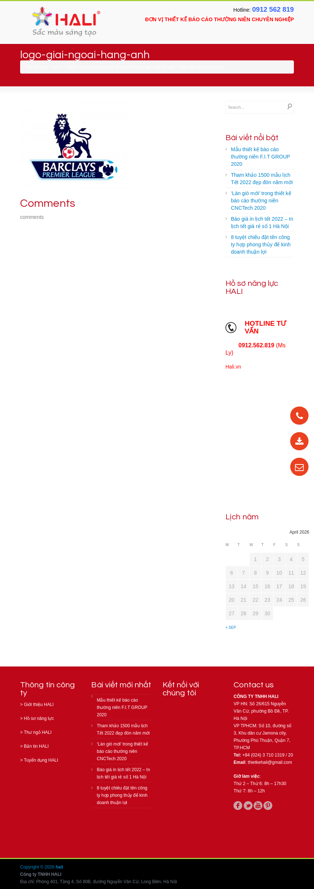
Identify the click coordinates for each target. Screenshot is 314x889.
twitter (248, 805)
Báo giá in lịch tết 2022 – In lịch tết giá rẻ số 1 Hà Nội (262, 222)
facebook (237, 805)
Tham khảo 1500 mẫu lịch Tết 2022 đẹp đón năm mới (262, 178)
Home (56, 67)
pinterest (267, 805)
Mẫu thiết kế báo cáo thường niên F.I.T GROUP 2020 (260, 156)
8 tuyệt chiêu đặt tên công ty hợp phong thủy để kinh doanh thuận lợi (261, 244)
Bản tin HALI (36, 746)
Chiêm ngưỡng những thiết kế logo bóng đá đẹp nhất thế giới (120, 67)
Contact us (253, 685)
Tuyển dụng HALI (41, 760)
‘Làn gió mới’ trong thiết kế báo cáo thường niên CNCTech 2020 (261, 200)
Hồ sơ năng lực (39, 718)
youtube (258, 805)
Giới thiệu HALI (38, 704)
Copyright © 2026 (38, 867)
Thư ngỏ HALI (38, 732)
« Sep (231, 627)
